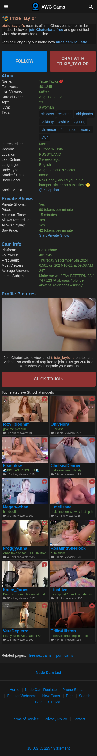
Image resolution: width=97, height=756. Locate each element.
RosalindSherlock (68, 548)
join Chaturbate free (46, 30)
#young (79, 122)
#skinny (47, 122)
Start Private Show (54, 235)
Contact (79, 719)
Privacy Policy (55, 719)
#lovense (48, 129)
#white (63, 122)
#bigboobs (84, 114)
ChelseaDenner (66, 466)
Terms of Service (25, 719)
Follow (24, 61)
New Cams (51, 696)
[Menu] (6, 6)
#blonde (64, 114)
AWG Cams (48, 6)
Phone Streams (74, 690)
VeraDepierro (16, 631)
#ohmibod (69, 129)
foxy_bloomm (16, 424)
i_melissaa (61, 507)
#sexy (86, 129)
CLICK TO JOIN (48, 379)
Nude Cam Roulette (41, 690)
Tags (69, 696)
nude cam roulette (71, 42)
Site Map (55, 702)
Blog (38, 702)
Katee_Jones (15, 590)
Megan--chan (15, 507)
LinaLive (59, 590)
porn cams (64, 655)
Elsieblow (12, 466)
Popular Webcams (21, 696)
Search (84, 696)
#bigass (47, 114)
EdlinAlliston (63, 631)
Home (14, 690)
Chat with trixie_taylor (73, 61)
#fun (44, 137)
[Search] (90, 6)
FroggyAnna (15, 548)
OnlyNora (60, 424)
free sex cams (40, 655)
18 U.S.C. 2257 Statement (48, 748)
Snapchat (51, 190)
